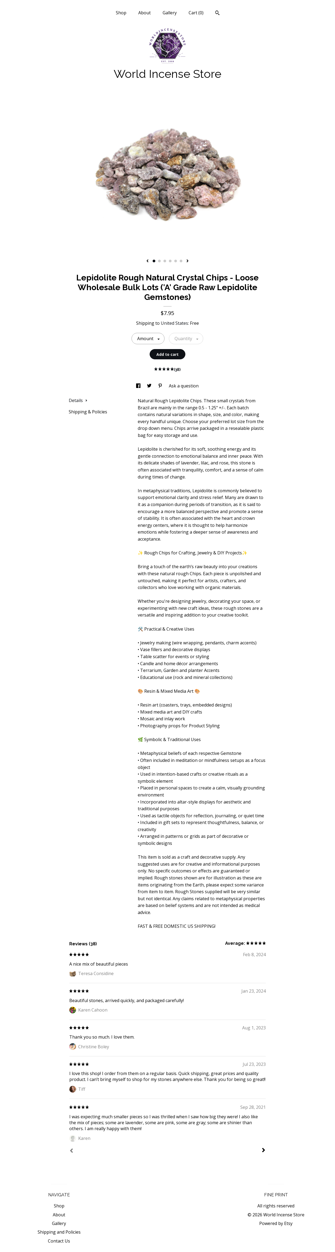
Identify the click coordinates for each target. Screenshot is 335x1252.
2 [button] (159, 261)
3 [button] (164, 261)
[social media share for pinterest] (160, 386)
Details (78, 400)
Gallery (170, 13)
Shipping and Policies (59, 1232)
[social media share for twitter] (150, 386)
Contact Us (59, 1241)
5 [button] (175, 261)
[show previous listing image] (147, 261)
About (144, 13)
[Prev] (71, 1151)
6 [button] (181, 261)
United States (174, 323)
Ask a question (184, 386)
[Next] (263, 1151)
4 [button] (170, 261)
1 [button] (154, 261)
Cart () (196, 13)
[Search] (217, 13)
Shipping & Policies (88, 412)
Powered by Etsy (276, 1223)
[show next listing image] (187, 261)
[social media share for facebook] (139, 386)
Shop (121, 13)
